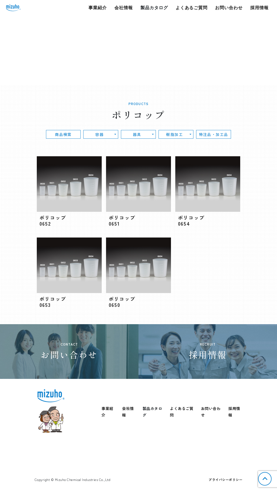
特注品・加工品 (198, 134)
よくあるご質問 (192, 7)
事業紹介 (97, 7)
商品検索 (75, 134)
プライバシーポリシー (225, 479)
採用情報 (259, 7)
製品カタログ (154, 7)
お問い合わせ (229, 7)
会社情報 (123, 7)
